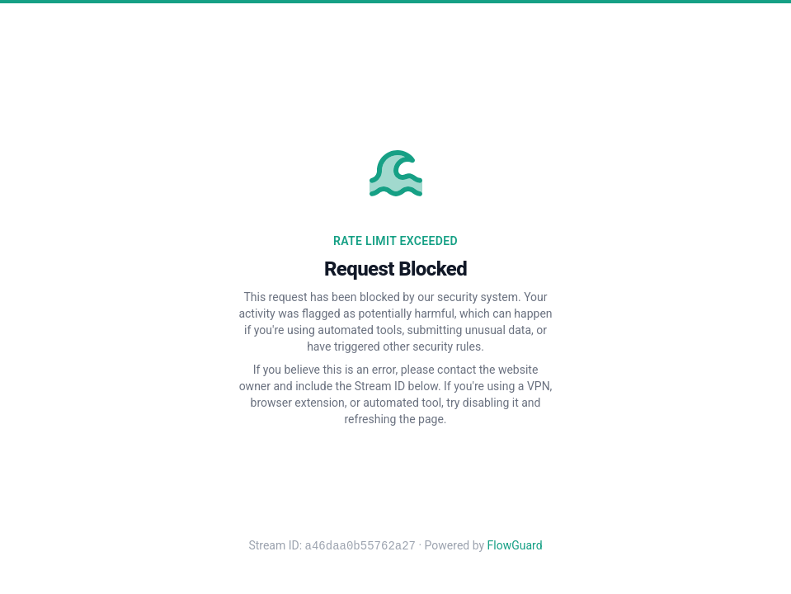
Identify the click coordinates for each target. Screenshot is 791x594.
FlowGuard (515, 546)
